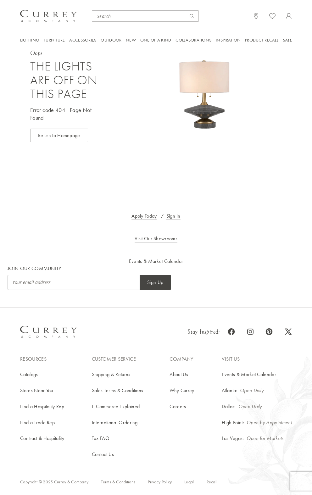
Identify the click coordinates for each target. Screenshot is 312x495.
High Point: (233, 422)
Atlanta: (229, 390)
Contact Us (103, 454)
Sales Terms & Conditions (117, 390)
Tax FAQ (100, 438)
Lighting (29, 40)
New (131, 40)
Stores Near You (36, 390)
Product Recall (261, 40)
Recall (212, 482)
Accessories (82, 40)
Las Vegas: (233, 438)
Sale (287, 40)
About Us (179, 374)
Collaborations (193, 40)
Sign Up (155, 282)
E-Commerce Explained (116, 406)
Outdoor (111, 40)
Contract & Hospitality (42, 438)
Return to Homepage (59, 135)
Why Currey (182, 390)
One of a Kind (155, 40)
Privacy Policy (160, 482)
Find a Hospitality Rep (42, 406)
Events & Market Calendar (156, 261)
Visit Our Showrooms (156, 238)
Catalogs (29, 374)
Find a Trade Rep (37, 422)
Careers (178, 406)
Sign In (173, 216)
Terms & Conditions (118, 482)
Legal (189, 482)
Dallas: (229, 406)
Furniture (54, 40)
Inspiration (228, 40)
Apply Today (144, 216)
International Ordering (115, 422)
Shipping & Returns (111, 374)
